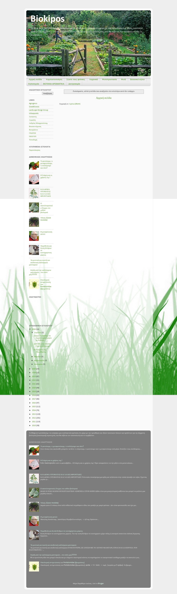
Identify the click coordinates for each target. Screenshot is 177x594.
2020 (34, 388)
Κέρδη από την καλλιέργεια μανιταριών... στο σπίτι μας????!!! (40, 272)
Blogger (101, 583)
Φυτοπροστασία (109, 79)
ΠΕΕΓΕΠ (32, 136)
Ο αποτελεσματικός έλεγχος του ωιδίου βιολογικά (46, 208)
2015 (34, 407)
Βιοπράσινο (33, 130)
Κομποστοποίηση (54, 79)
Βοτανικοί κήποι (137, 79)
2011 (34, 422)
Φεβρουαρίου (39, 360)
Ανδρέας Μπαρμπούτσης (38, 123)
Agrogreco (33, 103)
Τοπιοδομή (33, 140)
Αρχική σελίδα (35, 79)
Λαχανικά (93, 79)
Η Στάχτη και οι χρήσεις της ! (51, 460)
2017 (34, 399)
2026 (34, 329)
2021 (34, 384)
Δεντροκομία (74, 84)
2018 (34, 395)
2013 (34, 414)
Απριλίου (38, 333)
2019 (34, 392)
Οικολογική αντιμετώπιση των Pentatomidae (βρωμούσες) (62, 562)
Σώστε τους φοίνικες (75, 79)
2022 (34, 380)
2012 (34, 418)
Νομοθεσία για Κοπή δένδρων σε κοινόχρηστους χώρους (61, 531)
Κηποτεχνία (33, 84)
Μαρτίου (37, 357)
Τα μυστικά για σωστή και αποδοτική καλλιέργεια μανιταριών (39, 262)
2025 (34, 369)
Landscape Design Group (38, 110)
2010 (34, 425)
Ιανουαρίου (38, 364)
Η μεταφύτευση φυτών (48, 517)
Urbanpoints (34, 113)
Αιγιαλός (32, 120)
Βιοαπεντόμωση (35, 126)
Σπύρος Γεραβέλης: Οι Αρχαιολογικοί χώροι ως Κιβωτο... (43, 338)
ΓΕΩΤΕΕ (32, 133)
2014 (34, 410)
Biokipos (47, 19)
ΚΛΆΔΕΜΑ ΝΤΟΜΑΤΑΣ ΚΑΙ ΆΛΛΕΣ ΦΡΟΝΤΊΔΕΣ (60, 475)
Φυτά (123, 79)
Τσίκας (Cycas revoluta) (49, 503)
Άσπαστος (33, 117)
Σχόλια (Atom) (74, 104)
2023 (34, 376)
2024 (34, 373)
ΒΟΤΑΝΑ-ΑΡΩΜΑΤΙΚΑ (53, 84)
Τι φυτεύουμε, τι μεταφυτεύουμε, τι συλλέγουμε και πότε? (62, 446)
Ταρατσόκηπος (34, 150)
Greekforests (34, 107)
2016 (34, 403)
